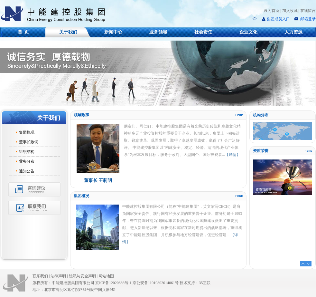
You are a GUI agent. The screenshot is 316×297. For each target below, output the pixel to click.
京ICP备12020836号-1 (113, 283)
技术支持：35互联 (195, 283)
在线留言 (308, 10)
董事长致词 (28, 142)
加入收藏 (290, 10)
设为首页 (271, 10)
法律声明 (60, 276)
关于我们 (68, 32)
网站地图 (106, 276)
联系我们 (40, 276)
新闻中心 (113, 32)
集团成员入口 (278, 19)
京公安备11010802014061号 (156, 283)
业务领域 (158, 32)
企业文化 (248, 32)
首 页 (23, 32)
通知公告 (26, 171)
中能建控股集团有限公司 (55, 14)
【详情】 (232, 154)
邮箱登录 (307, 19)
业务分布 (26, 161)
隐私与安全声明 (82, 276)
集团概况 (26, 132)
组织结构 (26, 151)
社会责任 (203, 32)
